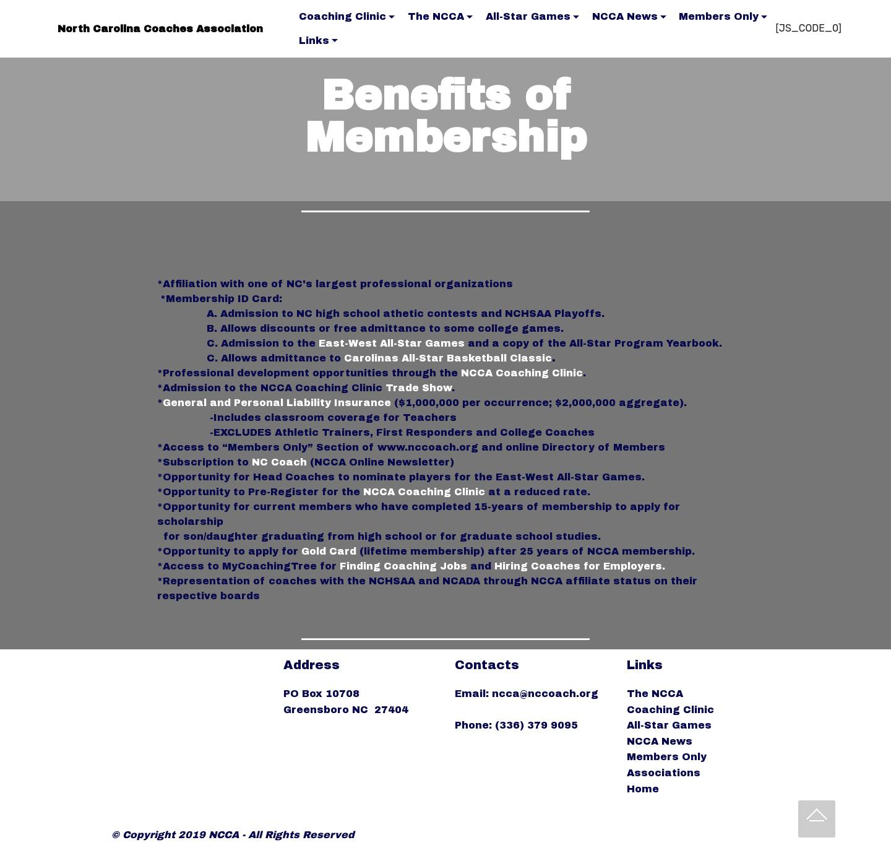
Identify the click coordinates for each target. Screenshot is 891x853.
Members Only (719, 16)
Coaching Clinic (342, 16)
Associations (663, 773)
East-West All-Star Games (392, 343)
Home (643, 789)
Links (314, 40)
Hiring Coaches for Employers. (579, 566)
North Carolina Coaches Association (160, 29)
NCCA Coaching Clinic (522, 373)
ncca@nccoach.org (546, 693)
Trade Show (418, 388)
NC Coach (279, 462)
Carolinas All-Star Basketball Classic (448, 358)
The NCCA (436, 16)
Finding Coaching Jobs (403, 566)
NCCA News (625, 16)
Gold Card (328, 551)
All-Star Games (528, 16)
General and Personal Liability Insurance (277, 402)
